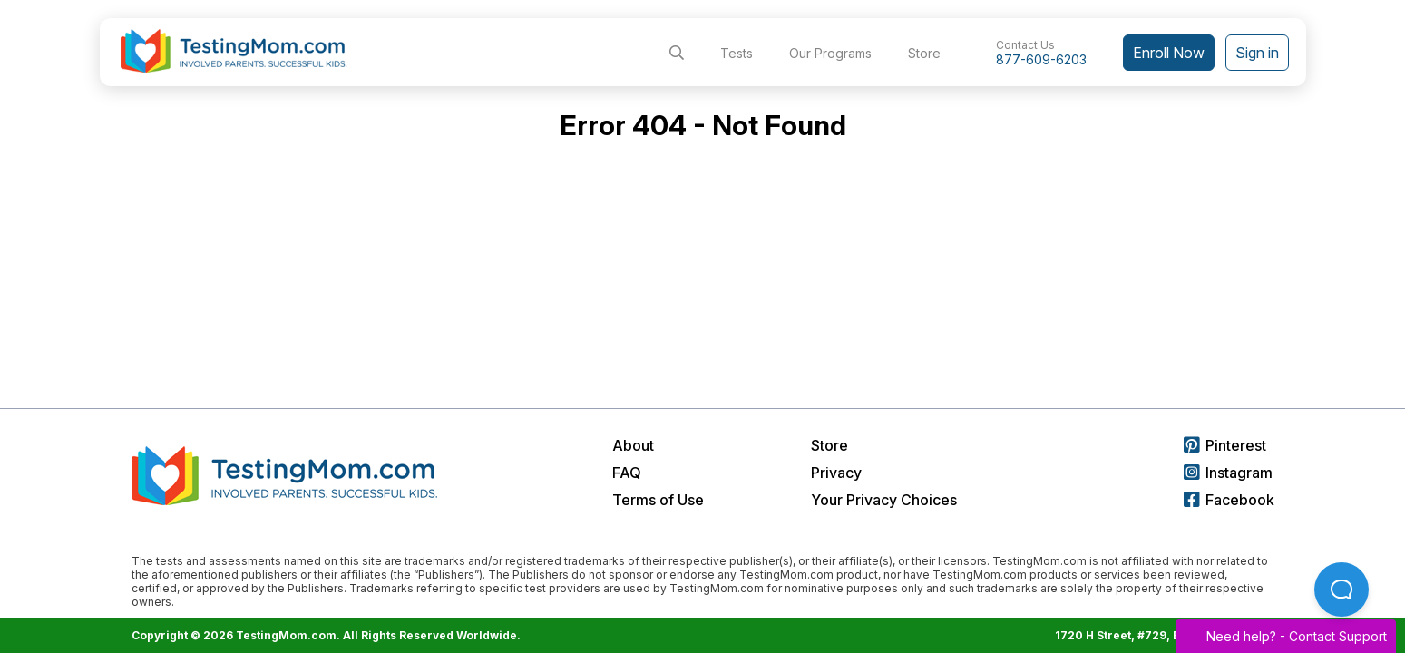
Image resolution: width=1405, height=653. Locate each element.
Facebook (1229, 500)
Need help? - (1286, 636)
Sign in (1257, 53)
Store (924, 53)
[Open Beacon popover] (1341, 589)
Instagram (1228, 472)
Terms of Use (658, 500)
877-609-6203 (1041, 59)
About (633, 445)
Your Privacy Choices (884, 500)
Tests (736, 53)
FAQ (626, 472)
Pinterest (1225, 445)
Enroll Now (1169, 53)
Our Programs (830, 53)
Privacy (836, 472)
